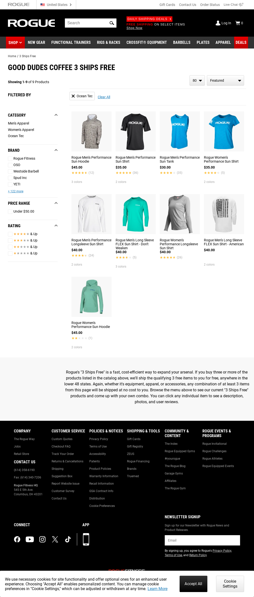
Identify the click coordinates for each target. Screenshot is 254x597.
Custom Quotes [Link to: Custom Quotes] (62, 439)
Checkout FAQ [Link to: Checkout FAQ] (61, 446)
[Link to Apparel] (223, 43)
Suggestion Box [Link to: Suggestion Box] (62, 476)
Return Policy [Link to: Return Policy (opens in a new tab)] (198, 555)
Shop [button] (13, 42)
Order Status (210, 5)
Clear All (104, 97)
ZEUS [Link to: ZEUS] (130, 454)
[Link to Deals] (241, 43)
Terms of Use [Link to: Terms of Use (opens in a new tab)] (173, 555)
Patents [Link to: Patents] (94, 461)
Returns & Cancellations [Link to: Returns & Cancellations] (67, 461)
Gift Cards (167, 5)
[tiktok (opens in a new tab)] (68, 539)
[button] (112, 23)
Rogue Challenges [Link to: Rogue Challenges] (214, 451)
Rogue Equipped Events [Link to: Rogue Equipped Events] (218, 466)
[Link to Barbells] (182, 43)
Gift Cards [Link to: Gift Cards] (133, 439)
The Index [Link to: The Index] (171, 444)
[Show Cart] (239, 23)
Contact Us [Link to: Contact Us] (59, 498)
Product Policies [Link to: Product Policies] (100, 469)
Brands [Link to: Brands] (131, 469)
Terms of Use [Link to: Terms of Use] (98, 446)
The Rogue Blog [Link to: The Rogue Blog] (175, 466)
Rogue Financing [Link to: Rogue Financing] (138, 461)
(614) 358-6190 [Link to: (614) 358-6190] (24, 470)
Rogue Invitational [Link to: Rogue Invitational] (214, 444)
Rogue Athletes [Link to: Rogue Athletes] (212, 458)
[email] (202, 540)
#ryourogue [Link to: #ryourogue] (172, 458)
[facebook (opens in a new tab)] (17, 539)
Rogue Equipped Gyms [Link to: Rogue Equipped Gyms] (180, 451)
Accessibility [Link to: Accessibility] (97, 454)
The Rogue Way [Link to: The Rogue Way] (24, 439)
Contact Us (187, 5)
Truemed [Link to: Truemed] (133, 476)
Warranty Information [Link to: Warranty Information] (103, 476)
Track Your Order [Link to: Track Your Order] (63, 454)
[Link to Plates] (203, 43)
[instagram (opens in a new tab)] (42, 539)
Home (12, 56)
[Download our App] (86, 539)
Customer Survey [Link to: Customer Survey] (63, 491)
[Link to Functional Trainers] (71, 43)
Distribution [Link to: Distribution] (97, 498)
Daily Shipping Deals (149, 19)
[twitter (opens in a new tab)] (55, 539)
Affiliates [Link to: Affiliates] (170, 481)
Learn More (157, 588)
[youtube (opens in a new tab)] (30, 539)
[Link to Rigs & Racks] (108, 43)
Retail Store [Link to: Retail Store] (21, 454)
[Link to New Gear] (36, 43)
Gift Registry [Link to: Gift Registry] (135, 446)
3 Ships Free (27, 56)
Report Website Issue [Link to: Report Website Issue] (65, 483)
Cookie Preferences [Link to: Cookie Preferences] (102, 506)
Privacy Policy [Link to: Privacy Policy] (98, 439)
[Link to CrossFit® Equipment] (146, 43)
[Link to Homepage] (31, 23)
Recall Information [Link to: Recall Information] (101, 483)
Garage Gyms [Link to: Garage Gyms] (174, 473)
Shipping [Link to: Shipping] (58, 469)
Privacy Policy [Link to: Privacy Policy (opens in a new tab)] (222, 550)
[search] (91, 23)
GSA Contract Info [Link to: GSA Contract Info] (101, 491)
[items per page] (197, 80)
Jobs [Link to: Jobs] (17, 446)
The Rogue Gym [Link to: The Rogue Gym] (175, 488)
